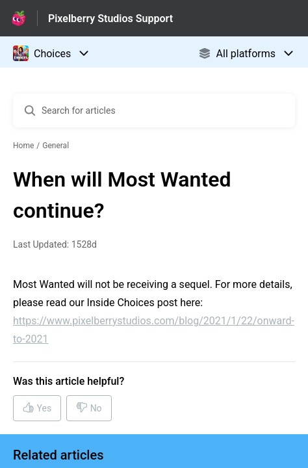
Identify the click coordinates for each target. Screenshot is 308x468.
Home (23, 145)
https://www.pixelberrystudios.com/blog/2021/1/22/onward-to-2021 (153, 330)
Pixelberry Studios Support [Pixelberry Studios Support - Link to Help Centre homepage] (110, 18)
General (55, 145)
